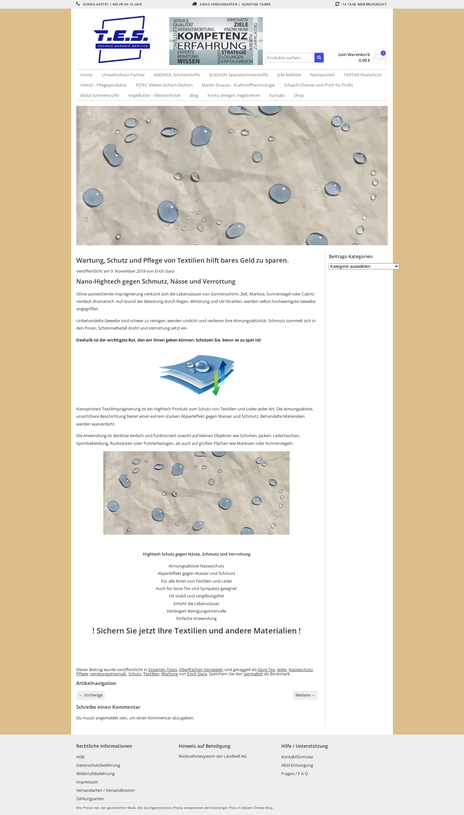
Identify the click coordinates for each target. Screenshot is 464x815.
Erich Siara (164, 271)
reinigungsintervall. (108, 674)
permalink (253, 674)
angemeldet (107, 718)
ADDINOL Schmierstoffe (177, 75)
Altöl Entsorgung (297, 765)
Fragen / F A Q (294, 773)
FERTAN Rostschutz (363, 75)
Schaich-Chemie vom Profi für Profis (318, 85)
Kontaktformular (297, 757)
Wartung (169, 674)
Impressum (87, 782)
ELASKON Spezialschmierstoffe (238, 75)
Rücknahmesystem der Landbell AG (212, 756)
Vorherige (91, 695)
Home (86, 75)
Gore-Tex (266, 669)
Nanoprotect (322, 75)
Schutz (134, 674)
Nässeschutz (301, 669)
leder (282, 669)
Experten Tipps (162, 669)
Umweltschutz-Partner (123, 75)
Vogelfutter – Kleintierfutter (154, 95)
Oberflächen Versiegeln (201, 669)
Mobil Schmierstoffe (99, 95)
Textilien (151, 674)
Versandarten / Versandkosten (105, 790)
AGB (80, 757)
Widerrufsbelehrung (95, 773)
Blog (194, 95)
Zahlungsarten (90, 798)
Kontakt (277, 95)
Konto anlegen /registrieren (234, 95)
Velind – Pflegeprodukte (103, 85)
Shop (299, 95)
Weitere (305, 695)
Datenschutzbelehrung (98, 765)
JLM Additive (289, 75)
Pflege (82, 674)
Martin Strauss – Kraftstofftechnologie (238, 85)
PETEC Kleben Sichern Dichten (164, 85)
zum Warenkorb (354, 54)
